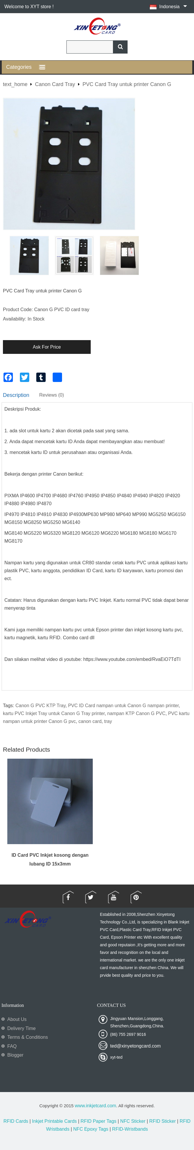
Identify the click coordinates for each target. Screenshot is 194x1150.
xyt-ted (116, 1057)
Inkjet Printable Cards (54, 1121)
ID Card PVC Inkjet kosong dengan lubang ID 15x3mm (49, 859)
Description (16, 395)
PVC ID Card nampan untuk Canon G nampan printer (123, 705)
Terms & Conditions (27, 1037)
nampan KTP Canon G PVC (136, 713)
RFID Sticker (162, 1121)
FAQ (12, 1046)
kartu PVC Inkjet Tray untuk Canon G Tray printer (54, 713)
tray (108, 721)
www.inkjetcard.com (95, 1105)
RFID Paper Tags (98, 1121)
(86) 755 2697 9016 (128, 1034)
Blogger (15, 1055)
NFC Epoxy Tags (90, 1129)
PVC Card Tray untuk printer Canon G (127, 84)
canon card (90, 721)
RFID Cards (16, 1121)
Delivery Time (21, 1028)
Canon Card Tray (55, 84)
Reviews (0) (51, 395)
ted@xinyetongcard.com (135, 1045)
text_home (15, 84)
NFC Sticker (132, 1121)
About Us (17, 1019)
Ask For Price (47, 347)
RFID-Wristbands (130, 1129)
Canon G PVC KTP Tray (41, 705)
